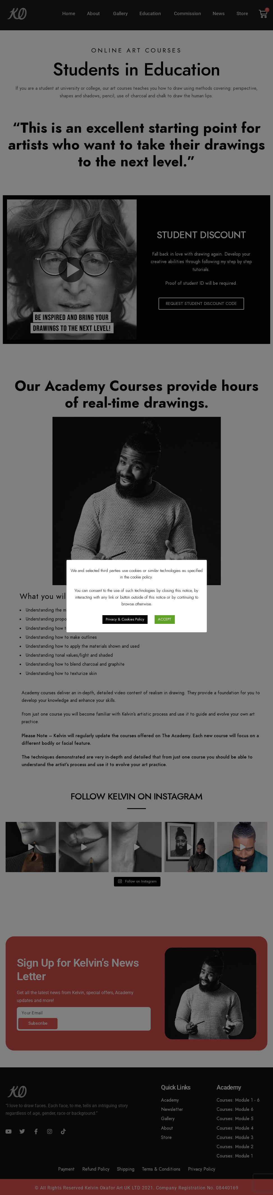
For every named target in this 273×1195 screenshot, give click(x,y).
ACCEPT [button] (164, 619)
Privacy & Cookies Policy (125, 619)
